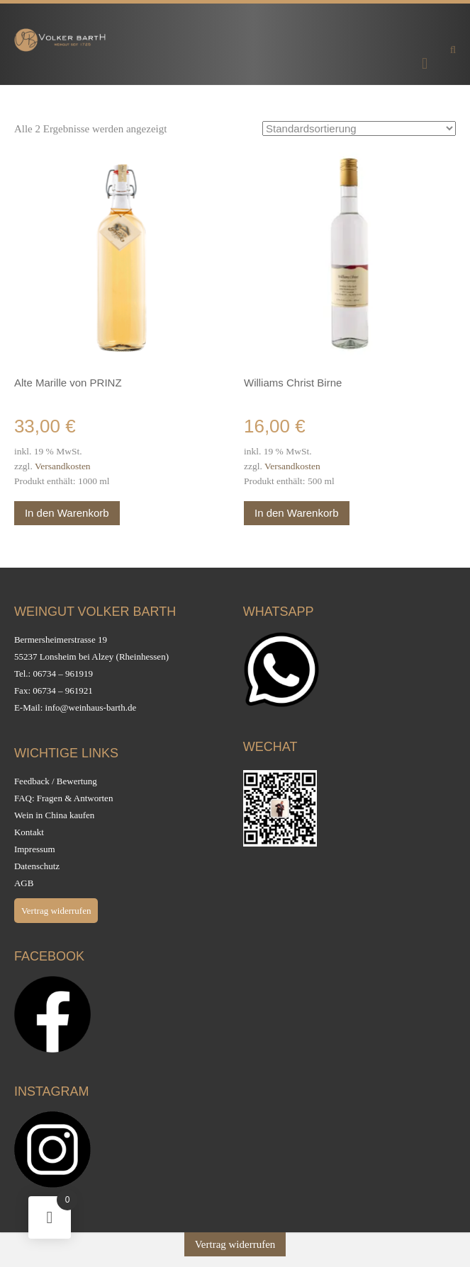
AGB (23, 883)
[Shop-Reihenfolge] (359, 128)
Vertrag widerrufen (56, 910)
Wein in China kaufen (54, 815)
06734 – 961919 (63, 673)
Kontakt (29, 832)
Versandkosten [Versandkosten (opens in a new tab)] (63, 466)
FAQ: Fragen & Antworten (63, 798)
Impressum (34, 849)
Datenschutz (37, 866)
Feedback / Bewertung (55, 781)
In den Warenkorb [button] (67, 513)
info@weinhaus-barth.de (91, 707)
